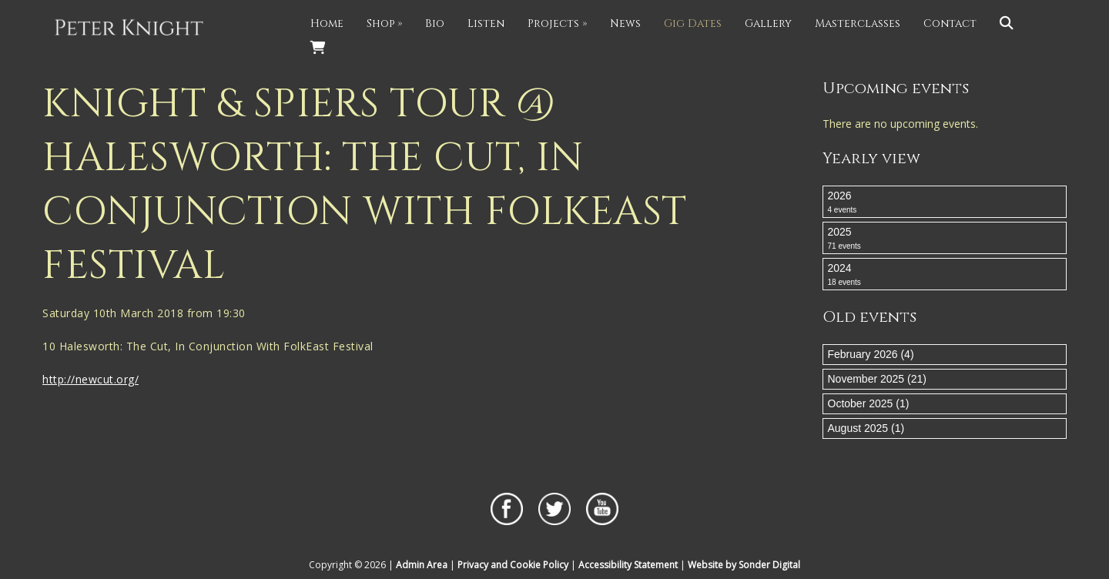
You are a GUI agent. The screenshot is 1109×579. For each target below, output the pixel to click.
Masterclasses (857, 23)
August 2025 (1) (866, 428)
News (625, 23)
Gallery (768, 23)
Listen (485, 23)
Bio (434, 23)
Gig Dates (693, 23)
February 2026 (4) (871, 354)
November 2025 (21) (877, 379)
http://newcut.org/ (90, 379)
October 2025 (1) (869, 403)
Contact (950, 23)
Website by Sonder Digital (744, 564)
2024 (945, 275)
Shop (384, 23)
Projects (557, 23)
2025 (945, 239)
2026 (945, 202)
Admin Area (421, 564)
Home (326, 23)
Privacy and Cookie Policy (512, 564)
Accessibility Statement (628, 564)
